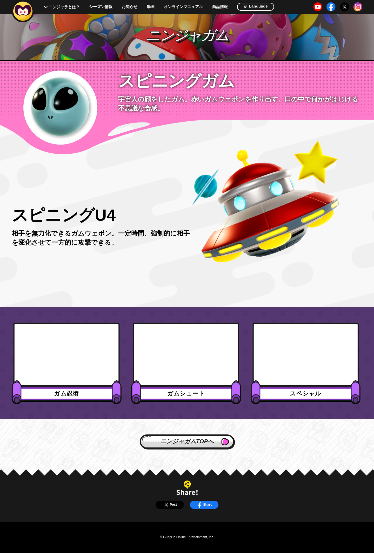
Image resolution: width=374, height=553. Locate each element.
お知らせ (129, 7)
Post (170, 504)
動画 (151, 7)
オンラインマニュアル (183, 7)
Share (204, 504)
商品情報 (220, 7)
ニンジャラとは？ (64, 7)
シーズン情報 (100, 7)
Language (255, 6)
